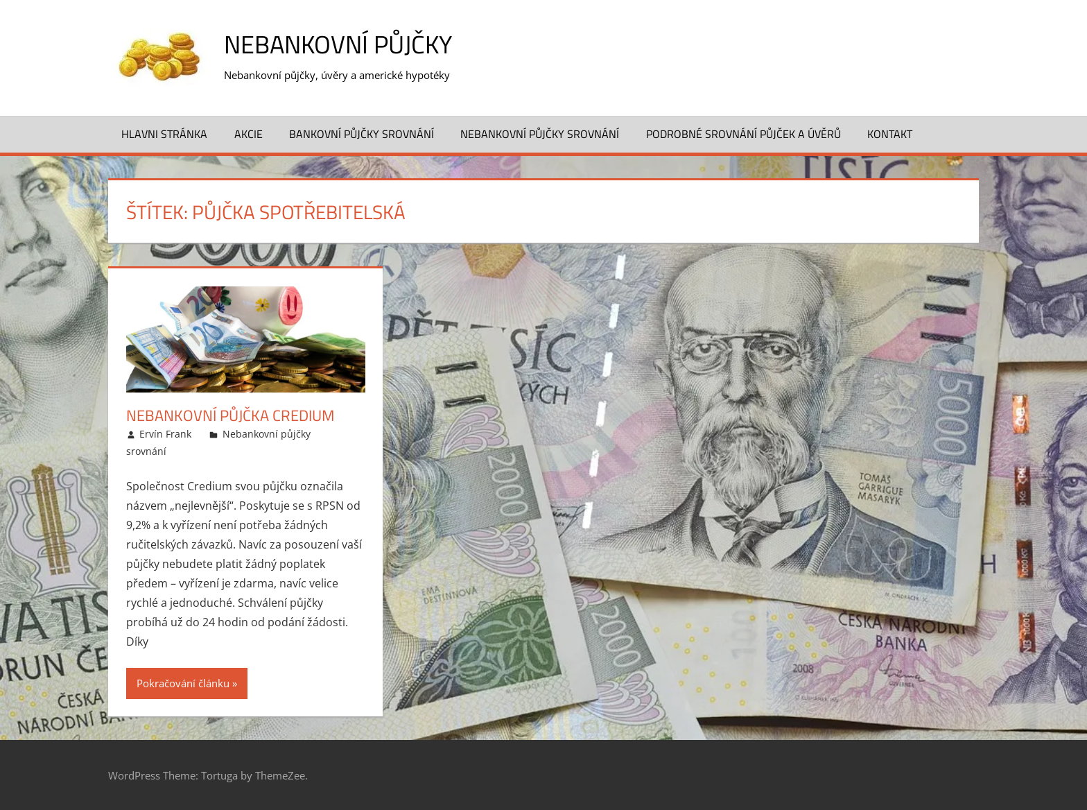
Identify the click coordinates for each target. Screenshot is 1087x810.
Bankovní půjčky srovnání (361, 134)
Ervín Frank (165, 433)
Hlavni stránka (164, 134)
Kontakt (889, 134)
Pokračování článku (183, 683)
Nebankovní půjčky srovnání (539, 134)
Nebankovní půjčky (338, 44)
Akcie (248, 134)
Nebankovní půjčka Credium (230, 415)
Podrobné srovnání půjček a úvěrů (743, 134)
